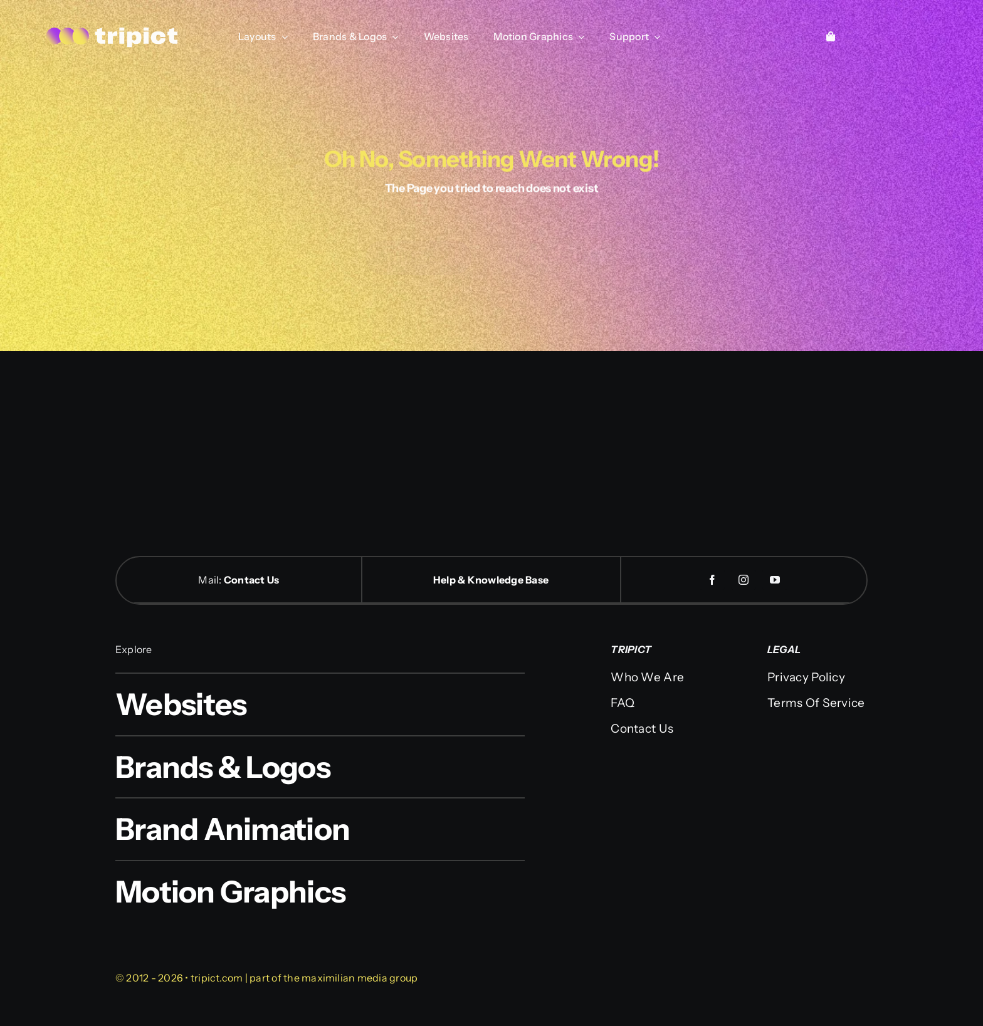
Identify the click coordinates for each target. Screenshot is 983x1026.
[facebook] (712, 580)
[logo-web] (113, 28)
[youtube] (774, 580)
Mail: (210, 579)
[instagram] (743, 580)
